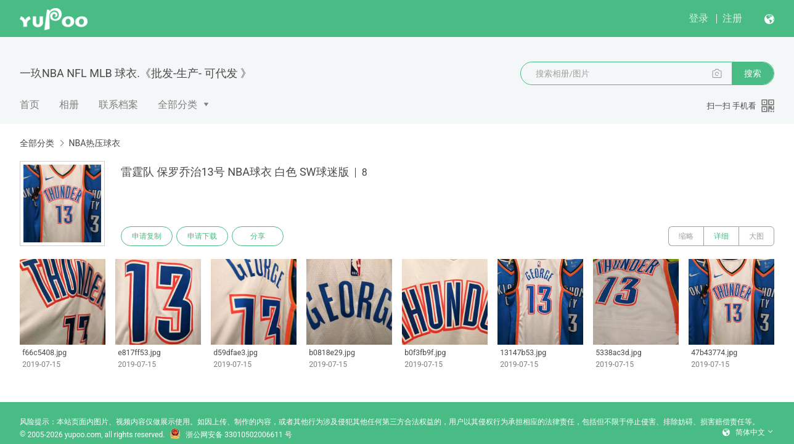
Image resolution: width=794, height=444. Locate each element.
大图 (756, 236)
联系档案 (118, 104)
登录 (698, 18)
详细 (721, 236)
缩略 (686, 236)
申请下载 (202, 236)
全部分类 (177, 104)
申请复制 (147, 236)
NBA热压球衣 (94, 143)
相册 (69, 104)
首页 (29, 104)
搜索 (752, 73)
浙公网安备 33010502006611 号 (231, 434)
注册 (732, 18)
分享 (257, 236)
